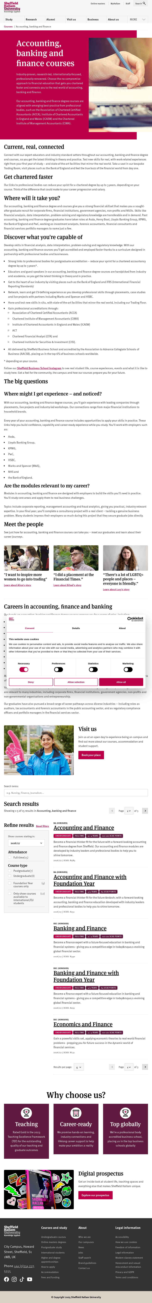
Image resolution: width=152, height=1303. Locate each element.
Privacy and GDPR (124, 1272)
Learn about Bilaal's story (67, 585)
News (81, 1247)
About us (113, 19)
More (137, 19)
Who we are (84, 1236)
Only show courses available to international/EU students (29, 898)
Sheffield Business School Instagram (39, 368)
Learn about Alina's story (17, 585)
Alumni (50, 19)
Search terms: (11, 786)
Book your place (91, 755)
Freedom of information (127, 1247)
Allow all (121, 682)
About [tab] (122, 628)
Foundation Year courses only (29, 885)
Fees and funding (50, 1277)
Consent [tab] (29, 628)
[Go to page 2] (145, 811)
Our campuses (86, 1242)
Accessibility (122, 1236)
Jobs (80, 1252)
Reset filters (42, 826)
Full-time (25, 857)
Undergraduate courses (53, 1236)
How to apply (48, 1266)
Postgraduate (27, 870)
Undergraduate (28, 875)
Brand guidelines (87, 1262)
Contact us (84, 1268)
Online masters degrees (53, 1242)
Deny (31, 682)
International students (53, 1252)
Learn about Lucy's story (116, 589)
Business (93, 19)
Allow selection (76, 682)
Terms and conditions (126, 1277)
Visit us (71, 19)
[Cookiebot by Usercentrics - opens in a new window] (129, 619)
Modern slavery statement (129, 1257)
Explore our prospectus (95, 1195)
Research (31, 19)
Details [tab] (76, 628)
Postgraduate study (51, 1247)
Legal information (124, 1252)
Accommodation (50, 1272)
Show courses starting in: (21, 836)
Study (8, 19)
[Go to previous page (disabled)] (112, 811)
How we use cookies (126, 1242)
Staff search (84, 1257)
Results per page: (63, 1066)
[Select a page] (129, 810)
